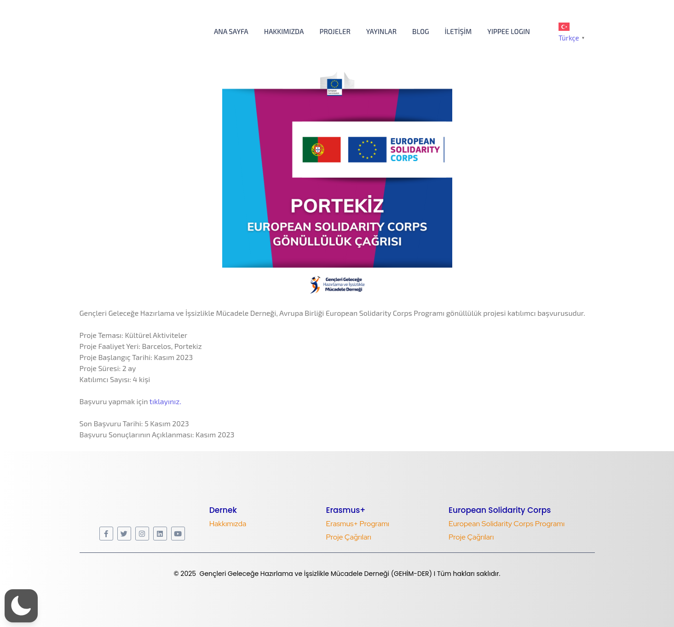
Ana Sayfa (231, 31)
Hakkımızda (284, 31)
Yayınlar (381, 31)
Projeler (334, 31)
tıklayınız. (165, 401)
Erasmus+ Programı (357, 523)
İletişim (458, 31)
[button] (21, 605)
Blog (420, 31)
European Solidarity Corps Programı (507, 523)
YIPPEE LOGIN (508, 31)
